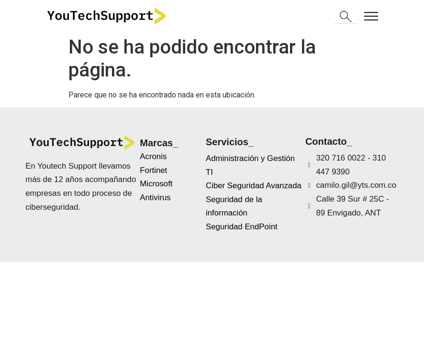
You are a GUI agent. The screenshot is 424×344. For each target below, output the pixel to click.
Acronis (153, 156)
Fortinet (153, 170)
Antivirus (155, 197)
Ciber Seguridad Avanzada (253, 185)
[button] (346, 17)
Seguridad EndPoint (242, 226)
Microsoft (156, 183)
